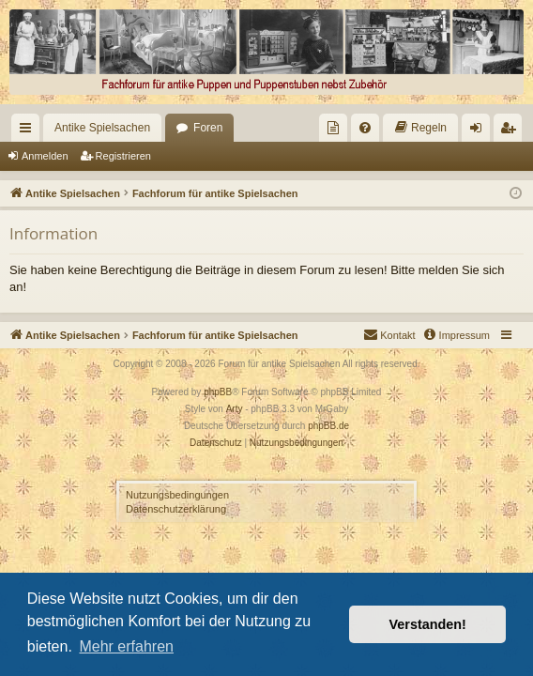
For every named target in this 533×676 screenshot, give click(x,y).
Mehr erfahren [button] (126, 646)
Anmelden (45, 155)
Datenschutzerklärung (176, 509)
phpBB (218, 392)
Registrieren (123, 155)
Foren (207, 127)
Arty (234, 409)
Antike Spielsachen (102, 127)
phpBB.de (328, 426)
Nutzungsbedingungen (177, 494)
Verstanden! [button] (427, 624)
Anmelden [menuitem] (480, 131)
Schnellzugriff (29, 131)
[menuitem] (333, 128)
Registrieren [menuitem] (512, 131)
